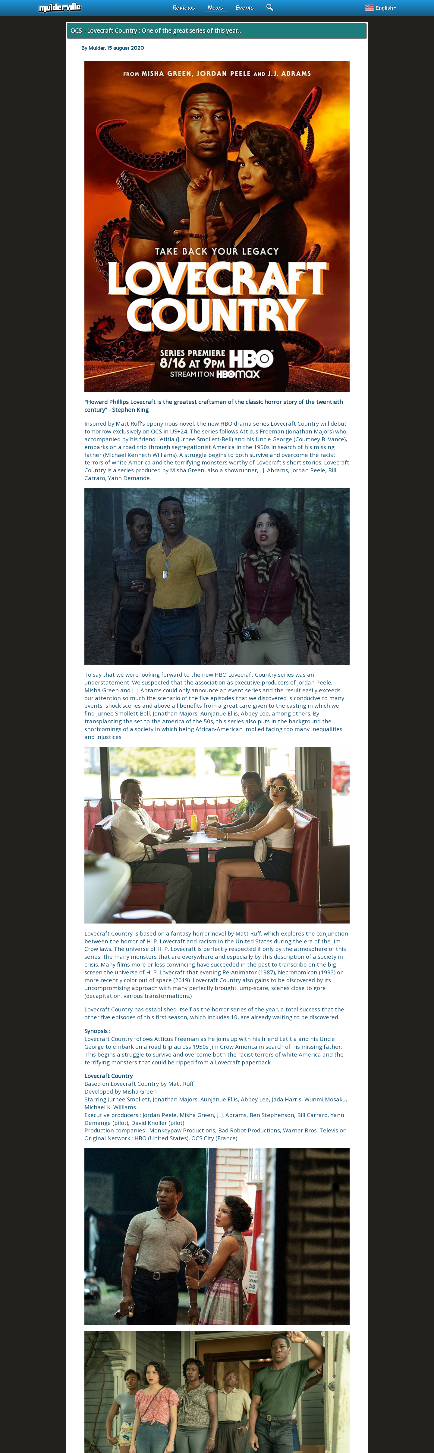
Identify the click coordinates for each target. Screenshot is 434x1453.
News (216, 8)
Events (245, 8)
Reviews (184, 8)
